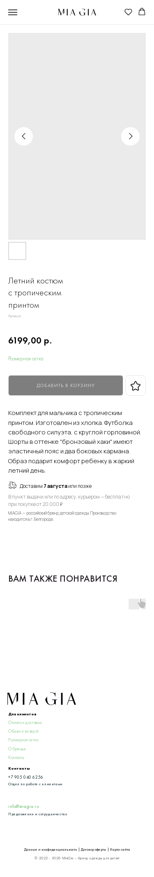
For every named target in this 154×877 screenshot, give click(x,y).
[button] (128, 12)
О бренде (17, 749)
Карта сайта (120, 849)
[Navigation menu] (12, 12)
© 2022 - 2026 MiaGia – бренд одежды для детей (76, 858)
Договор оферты (93, 849)
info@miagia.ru (23, 806)
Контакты (16, 757)
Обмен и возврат (23, 731)
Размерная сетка (26, 358)
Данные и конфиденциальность (50, 849)
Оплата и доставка (25, 722)
